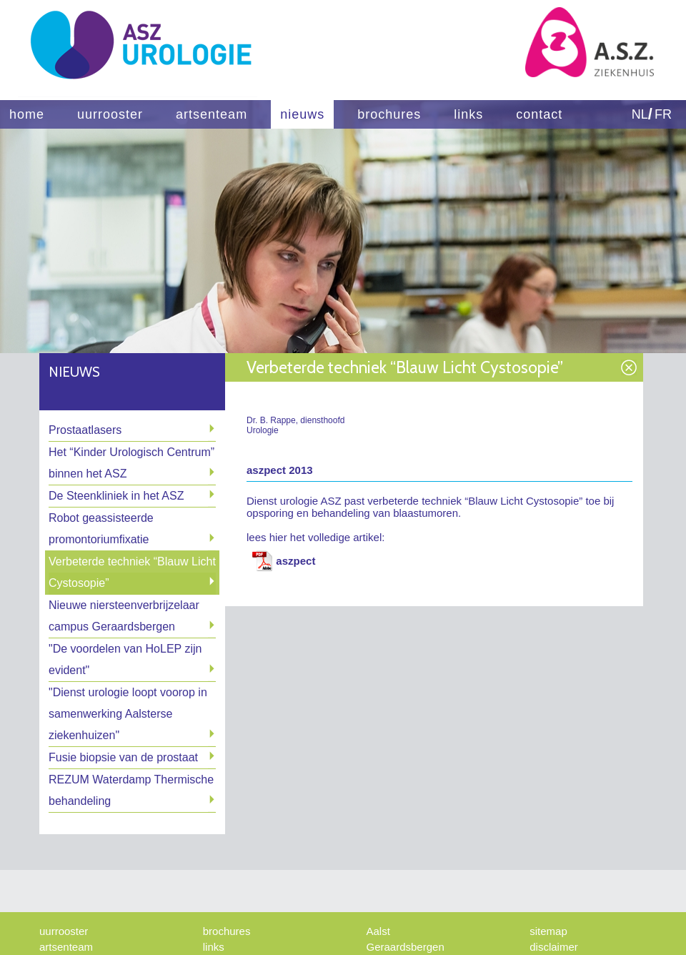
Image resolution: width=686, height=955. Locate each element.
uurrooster (110, 114)
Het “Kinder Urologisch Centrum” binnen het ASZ (131, 463)
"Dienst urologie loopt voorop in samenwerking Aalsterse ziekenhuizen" (128, 713)
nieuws (302, 114)
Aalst (378, 931)
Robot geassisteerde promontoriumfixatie (101, 528)
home (26, 114)
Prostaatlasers (85, 430)
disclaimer (554, 947)
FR (663, 114)
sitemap (548, 931)
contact (539, 114)
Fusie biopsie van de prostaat (123, 757)
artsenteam (211, 114)
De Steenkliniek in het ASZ (116, 496)
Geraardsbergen (405, 947)
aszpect (295, 561)
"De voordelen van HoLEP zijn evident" (125, 659)
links (468, 114)
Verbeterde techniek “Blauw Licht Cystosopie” (132, 572)
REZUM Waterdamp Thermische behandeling (131, 790)
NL (640, 114)
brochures (389, 114)
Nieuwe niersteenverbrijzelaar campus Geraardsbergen (124, 616)
